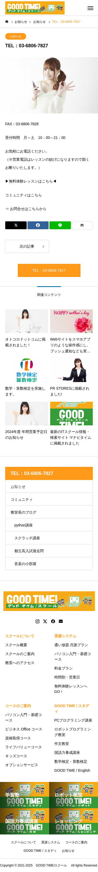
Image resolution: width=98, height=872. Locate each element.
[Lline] (60, 225)
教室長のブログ (23, 512)
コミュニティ (22, 499)
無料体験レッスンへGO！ (70, 689)
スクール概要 (16, 645)
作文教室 (61, 744)
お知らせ (15, 36)
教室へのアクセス (19, 663)
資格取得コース (18, 738)
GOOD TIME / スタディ (71, 708)
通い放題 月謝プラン (71, 645)
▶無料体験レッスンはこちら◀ (30, 181)
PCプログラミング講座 (73, 720)
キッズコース (16, 756)
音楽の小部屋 (25, 564)
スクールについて (19, 636)
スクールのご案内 (19, 654)
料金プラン (63, 668)
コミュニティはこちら (23, 195)
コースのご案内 (18, 706)
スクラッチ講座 (27, 538)
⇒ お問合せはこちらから (26, 209)
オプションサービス (21, 765)
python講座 (23, 525)
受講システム (65, 636)
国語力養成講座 (67, 752)
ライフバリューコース (23, 747)
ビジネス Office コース (23, 729)
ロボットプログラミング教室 (72, 732)
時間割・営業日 (67, 677)
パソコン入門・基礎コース (72, 656)
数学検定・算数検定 (70, 761)
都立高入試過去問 (29, 551)
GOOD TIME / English (72, 770)
